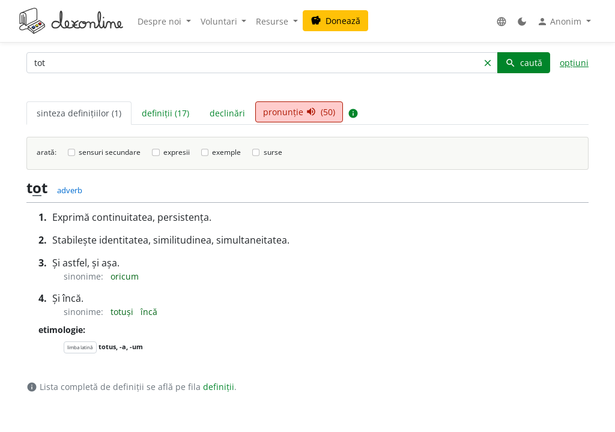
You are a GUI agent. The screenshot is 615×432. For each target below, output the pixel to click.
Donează (335, 20)
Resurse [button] (273, 21)
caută (523, 62)
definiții (218, 386)
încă (149, 311)
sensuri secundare (110, 152)
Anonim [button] (560, 22)
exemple (226, 152)
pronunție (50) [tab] (299, 112)
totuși (123, 311)
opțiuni (574, 62)
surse (273, 152)
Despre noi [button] (161, 21)
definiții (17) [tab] (165, 113)
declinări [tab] (227, 113)
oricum (125, 276)
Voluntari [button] (220, 21)
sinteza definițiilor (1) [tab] (79, 113)
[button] (501, 21)
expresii (176, 152)
